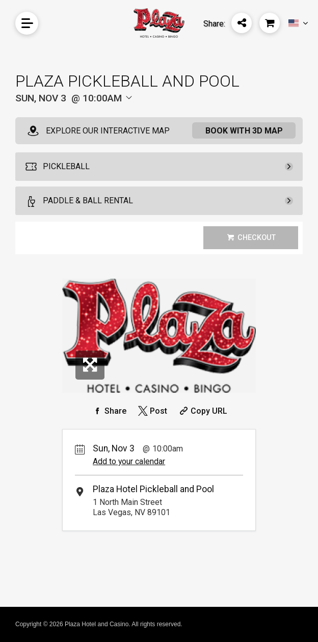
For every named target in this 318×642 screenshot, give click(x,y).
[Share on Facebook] (108, 411)
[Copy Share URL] (202, 411)
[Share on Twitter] (151, 411)
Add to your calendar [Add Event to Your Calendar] (129, 461)
